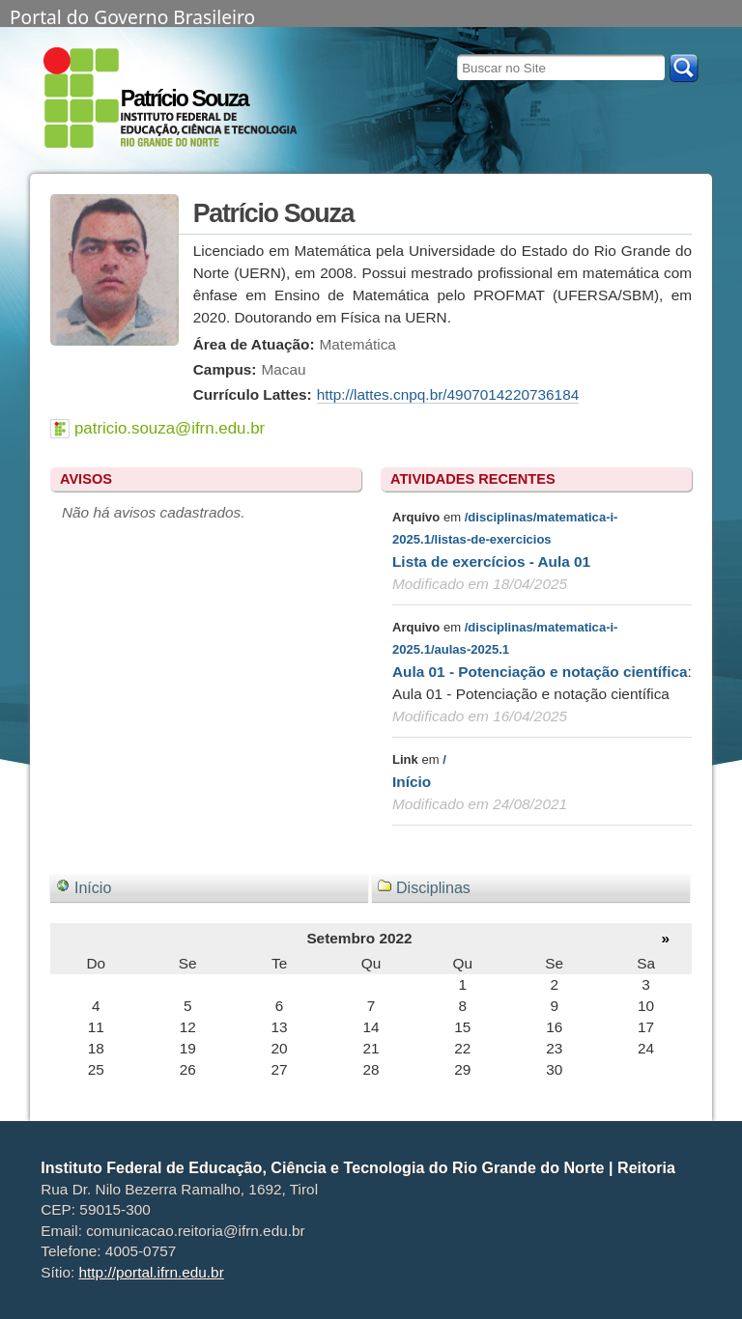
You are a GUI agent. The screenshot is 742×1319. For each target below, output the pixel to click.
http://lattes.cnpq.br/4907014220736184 (448, 394)
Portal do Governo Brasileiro (132, 15)
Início (411, 781)
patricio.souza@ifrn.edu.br (169, 428)
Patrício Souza (184, 98)
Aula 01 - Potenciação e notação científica (540, 671)
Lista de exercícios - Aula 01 (491, 561)
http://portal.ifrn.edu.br (151, 1272)
